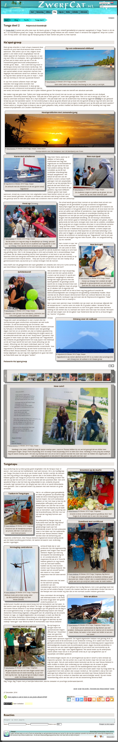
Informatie (83, 12)
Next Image (112, 421)
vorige (80, 689)
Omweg (98, 99)
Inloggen (111, 18)
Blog (54, 12)
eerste (75, 689)
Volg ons (61, 12)
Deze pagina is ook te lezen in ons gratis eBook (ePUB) (27, 697)
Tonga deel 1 (11, 30)
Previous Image (5, 421)
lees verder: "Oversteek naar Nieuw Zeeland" (96, 689)
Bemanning (39, 12)
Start (32, 12)
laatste (112, 689)
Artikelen (75, 12)
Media (68, 12)
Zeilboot (48, 12)
